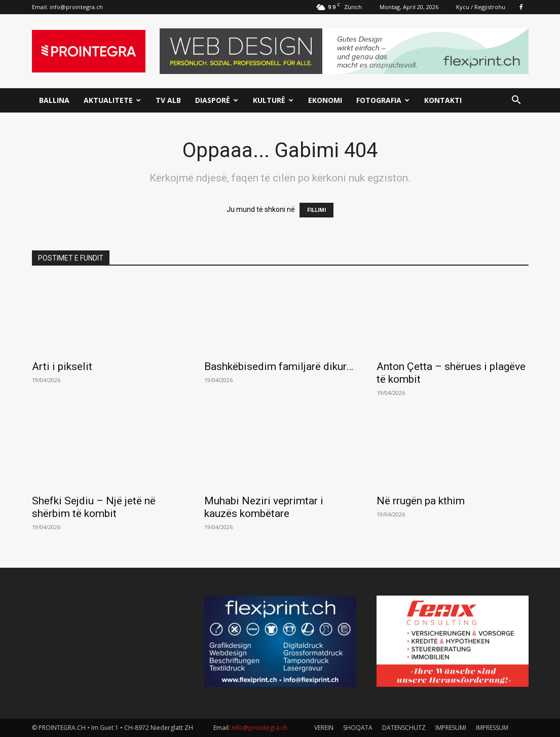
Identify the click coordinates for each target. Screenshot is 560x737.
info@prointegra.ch (76, 7)
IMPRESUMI (450, 727)
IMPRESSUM (492, 727)
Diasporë (216, 100)
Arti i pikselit (62, 366)
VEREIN (323, 727)
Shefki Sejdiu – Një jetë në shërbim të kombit (94, 507)
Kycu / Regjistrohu (480, 7)
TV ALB (168, 100)
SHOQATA (357, 727)
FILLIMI (316, 210)
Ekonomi (325, 100)
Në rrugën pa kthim (421, 501)
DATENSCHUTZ (404, 727)
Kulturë (273, 100)
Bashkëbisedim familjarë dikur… (278, 366)
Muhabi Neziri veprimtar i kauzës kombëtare (263, 507)
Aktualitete (112, 100)
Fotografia (382, 100)
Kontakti (443, 100)
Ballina (54, 100)
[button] (516, 101)
